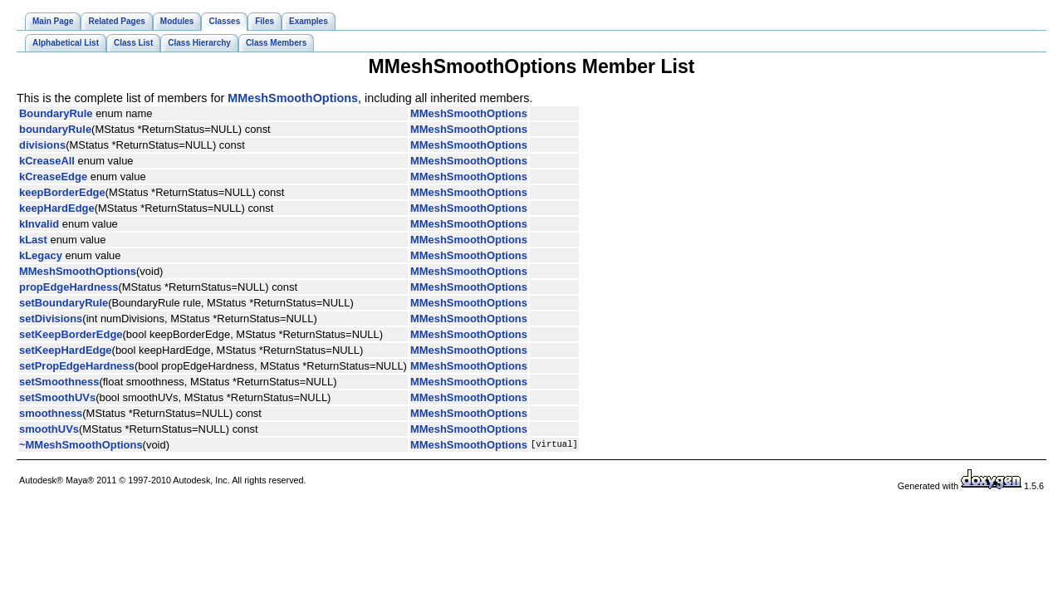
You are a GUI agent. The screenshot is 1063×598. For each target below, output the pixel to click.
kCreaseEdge (53, 176)
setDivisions (50, 318)
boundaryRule (55, 129)
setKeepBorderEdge (71, 334)
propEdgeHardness (68, 287)
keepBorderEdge (62, 192)
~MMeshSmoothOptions (81, 445)
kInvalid (39, 224)
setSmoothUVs (57, 397)
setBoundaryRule (63, 303)
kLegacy (40, 255)
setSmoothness (59, 381)
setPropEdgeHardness (77, 366)
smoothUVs (49, 429)
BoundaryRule (56, 113)
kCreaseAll (47, 160)
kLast (33, 239)
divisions (42, 145)
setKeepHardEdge (65, 350)
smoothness (50, 413)
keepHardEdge (57, 208)
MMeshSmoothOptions (293, 98)
